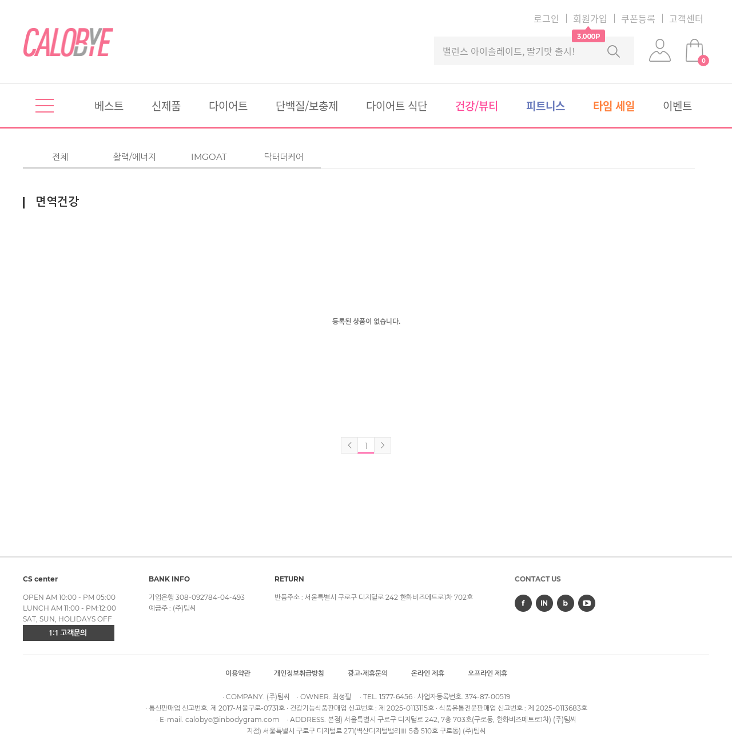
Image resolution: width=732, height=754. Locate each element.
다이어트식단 (396, 106)
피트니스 (545, 106)
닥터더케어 (284, 156)
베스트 (109, 106)
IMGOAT (209, 156)
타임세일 (614, 106)
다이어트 (228, 106)
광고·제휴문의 (368, 673)
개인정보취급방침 (299, 673)
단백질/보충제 (307, 106)
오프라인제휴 (487, 673)
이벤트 (677, 106)
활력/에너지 (134, 156)
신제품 (166, 106)
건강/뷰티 (476, 106)
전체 (60, 156)
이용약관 (237, 673)
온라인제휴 (427, 673)
